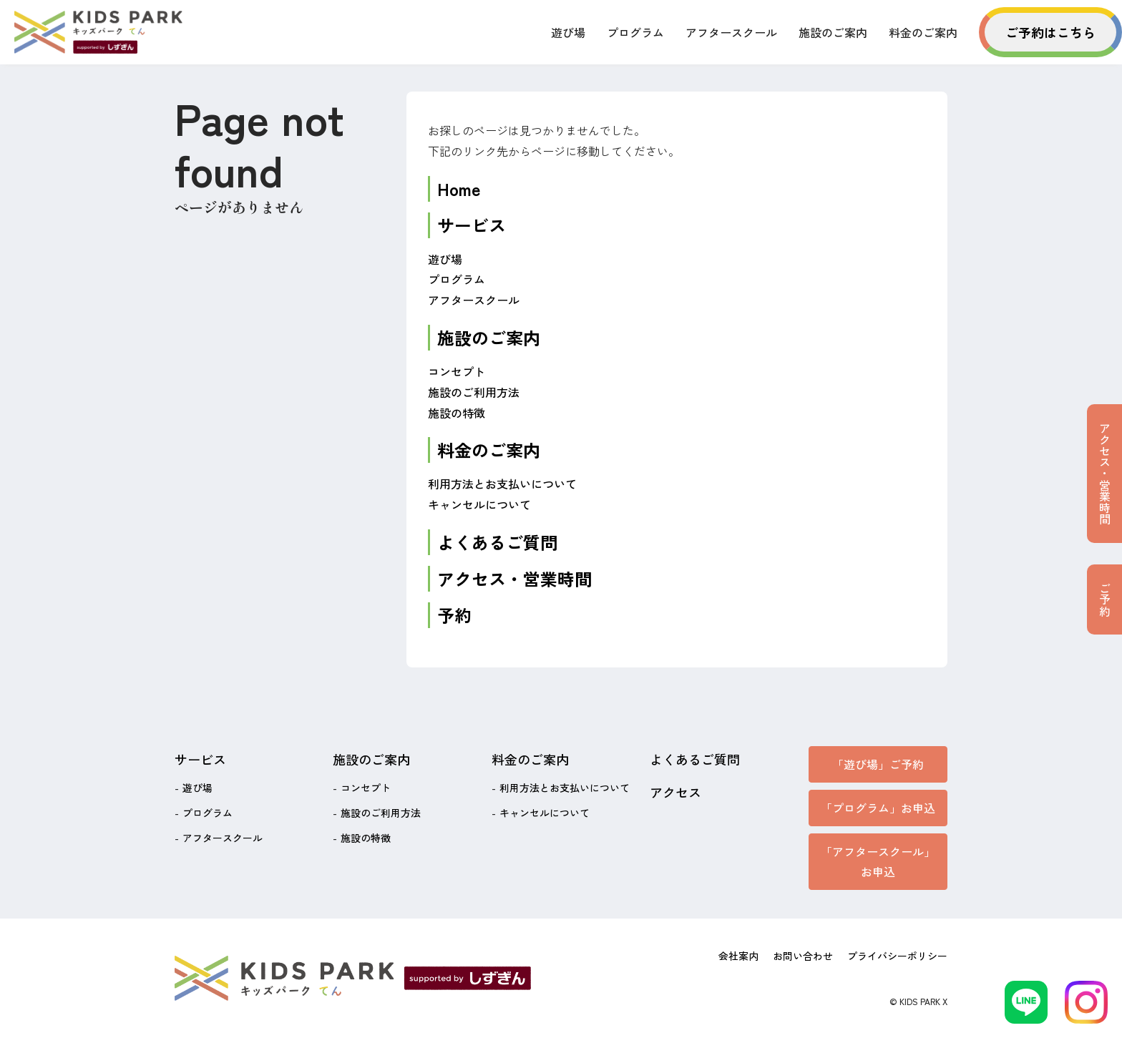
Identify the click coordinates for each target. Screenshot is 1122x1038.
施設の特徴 (456, 412)
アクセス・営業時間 (514, 578)
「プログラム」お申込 (878, 807)
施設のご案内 (833, 32)
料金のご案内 (923, 32)
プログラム (635, 32)
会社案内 (738, 956)
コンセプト (456, 371)
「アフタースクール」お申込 (878, 862)
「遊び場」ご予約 (878, 764)
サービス (471, 225)
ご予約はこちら (1050, 32)
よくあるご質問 (497, 541)
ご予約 (1104, 599)
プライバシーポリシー (897, 956)
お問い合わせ (803, 956)
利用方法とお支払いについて (502, 483)
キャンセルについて (479, 504)
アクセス (675, 792)
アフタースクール (731, 32)
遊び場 (568, 32)
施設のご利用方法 (473, 392)
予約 (454, 614)
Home (459, 188)
